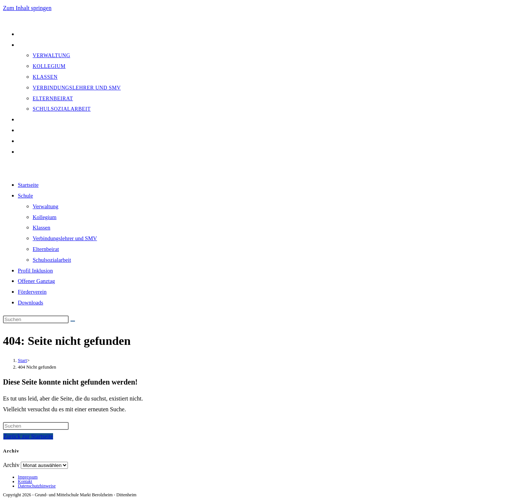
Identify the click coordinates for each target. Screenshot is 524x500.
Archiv (11, 465)
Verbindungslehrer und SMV (65, 238)
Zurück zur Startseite (28, 436)
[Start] (22, 360)
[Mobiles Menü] (28, 168)
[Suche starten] (72, 321)
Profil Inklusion (35, 271)
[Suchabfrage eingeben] (36, 319)
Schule (25, 196)
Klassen (41, 228)
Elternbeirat (46, 249)
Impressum (27, 477)
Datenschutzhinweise (37, 485)
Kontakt (25, 481)
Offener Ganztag (36, 281)
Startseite (28, 185)
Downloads (30, 302)
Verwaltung (45, 206)
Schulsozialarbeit (52, 260)
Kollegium (44, 217)
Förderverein (32, 292)
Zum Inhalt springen (27, 8)
